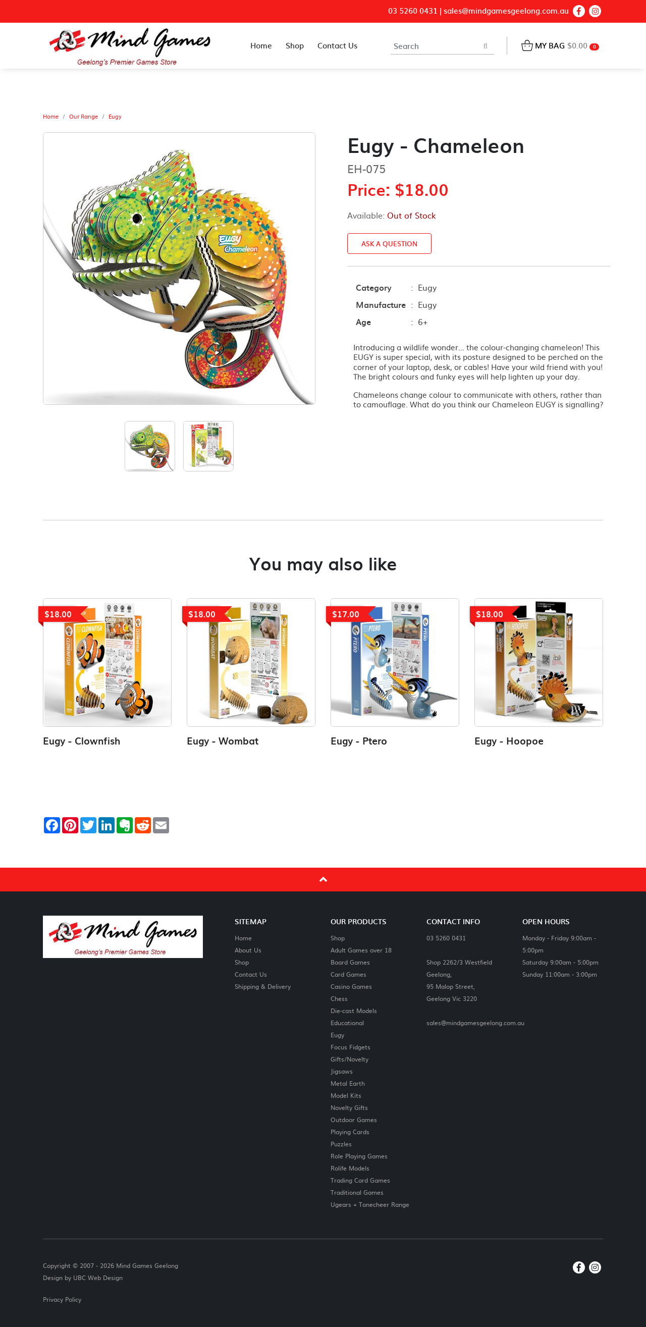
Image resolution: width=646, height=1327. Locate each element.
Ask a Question (389, 243)
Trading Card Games (360, 1180)
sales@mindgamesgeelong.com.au (506, 11)
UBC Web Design (98, 1277)
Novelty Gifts (349, 1107)
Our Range (83, 117)
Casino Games (351, 986)
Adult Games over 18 (361, 949)
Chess (339, 998)
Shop (242, 962)
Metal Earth (348, 1083)
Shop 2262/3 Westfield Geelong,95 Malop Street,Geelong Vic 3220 (459, 980)
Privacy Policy (62, 1299)
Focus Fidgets (350, 1046)
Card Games (348, 974)
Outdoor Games (354, 1119)
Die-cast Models (354, 1010)
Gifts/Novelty (349, 1059)
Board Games (350, 962)
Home (51, 117)
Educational (347, 1022)
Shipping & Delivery (263, 986)
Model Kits (346, 1095)
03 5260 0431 (413, 11)
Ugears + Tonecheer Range (370, 1204)
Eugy (115, 117)
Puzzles (341, 1143)
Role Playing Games (359, 1155)
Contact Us (251, 974)
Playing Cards (350, 1131)
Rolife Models (350, 1168)
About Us (248, 949)
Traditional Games (357, 1192)
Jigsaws (342, 1071)
